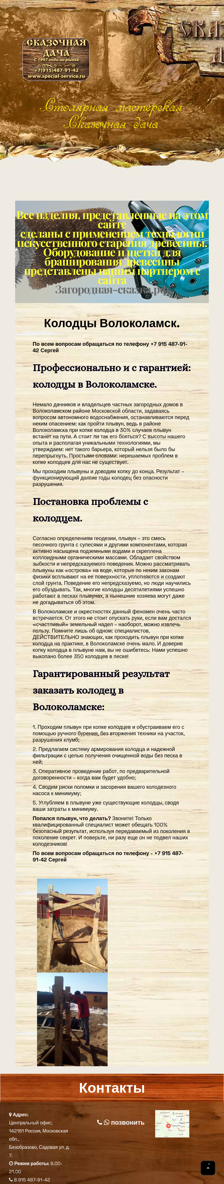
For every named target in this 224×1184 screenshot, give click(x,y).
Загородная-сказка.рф (112, 289)
